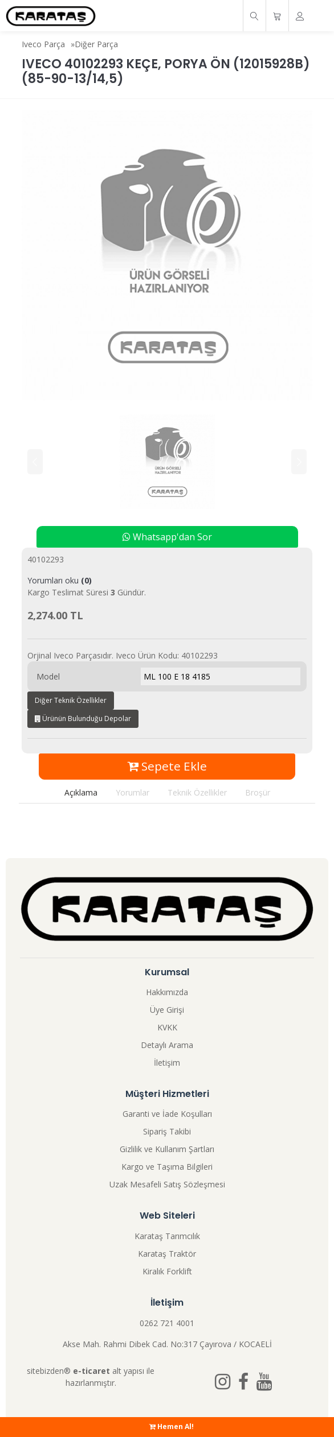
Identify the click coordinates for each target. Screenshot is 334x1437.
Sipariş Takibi (167, 1131)
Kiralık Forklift (167, 1271)
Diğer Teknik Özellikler (71, 700)
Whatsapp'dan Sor (167, 537)
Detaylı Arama (167, 1045)
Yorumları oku (59, 580)
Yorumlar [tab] (132, 792)
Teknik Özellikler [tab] (197, 792)
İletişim (167, 1062)
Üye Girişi (167, 1009)
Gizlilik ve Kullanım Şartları (167, 1149)
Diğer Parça (96, 44)
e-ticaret (91, 1370)
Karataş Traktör (167, 1253)
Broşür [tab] (257, 792)
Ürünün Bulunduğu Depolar (83, 718)
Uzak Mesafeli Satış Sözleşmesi (167, 1184)
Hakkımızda (167, 992)
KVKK (167, 1027)
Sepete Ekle (167, 766)
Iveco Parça (43, 44)
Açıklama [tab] (80, 792)
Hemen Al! (171, 1426)
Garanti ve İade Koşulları (167, 1113)
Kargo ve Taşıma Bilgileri (167, 1166)
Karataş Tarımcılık (167, 1236)
